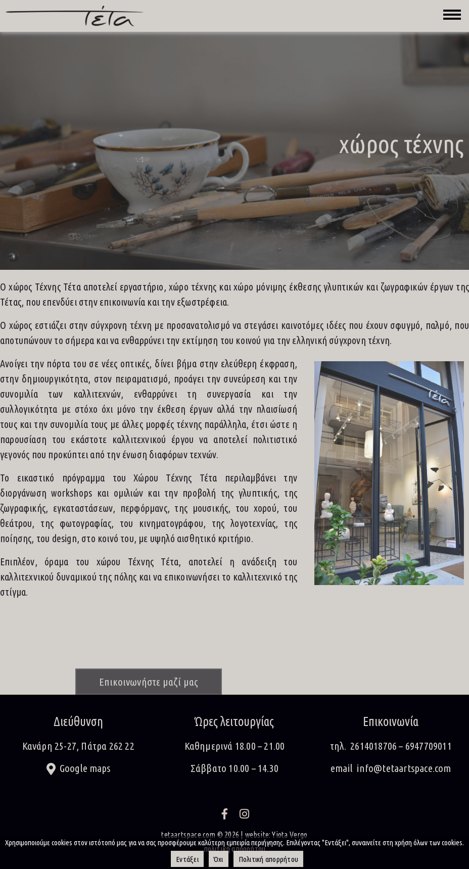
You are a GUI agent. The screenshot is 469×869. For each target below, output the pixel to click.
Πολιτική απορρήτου (269, 859)
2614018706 (373, 746)
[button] (78, 769)
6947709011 (428, 746)
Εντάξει (187, 859)
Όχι (218, 859)
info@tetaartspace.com (404, 768)
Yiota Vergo (289, 834)
